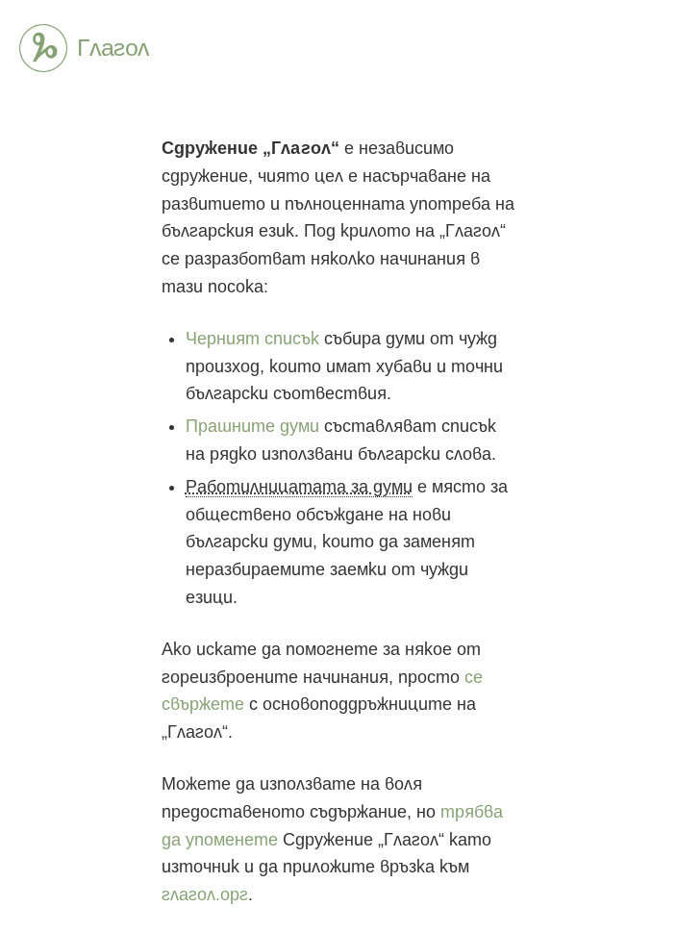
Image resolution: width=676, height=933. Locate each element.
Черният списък (252, 338)
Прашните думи (252, 426)
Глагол (43, 48)
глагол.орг (205, 894)
